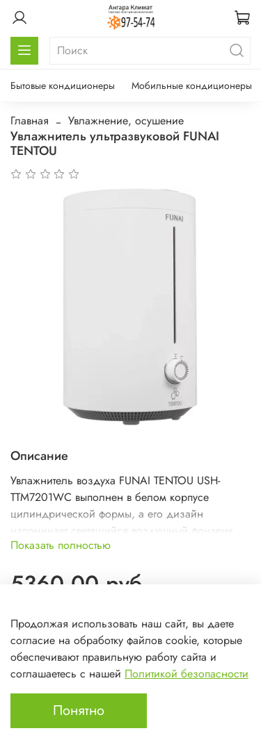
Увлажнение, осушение (126, 121)
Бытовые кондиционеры (62, 85)
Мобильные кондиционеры (192, 85)
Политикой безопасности (186, 674)
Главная (29, 121)
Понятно (78, 710)
